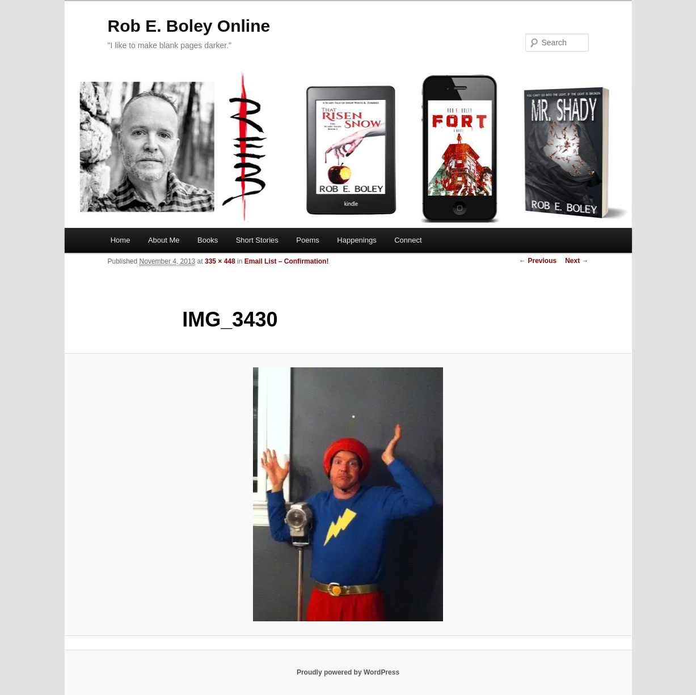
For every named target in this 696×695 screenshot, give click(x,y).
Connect (407, 240)
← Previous (537, 261)
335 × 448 (220, 261)
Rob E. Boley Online (189, 25)
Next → (576, 261)
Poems (307, 240)
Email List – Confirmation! (286, 261)
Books (207, 240)
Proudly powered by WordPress (348, 672)
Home (120, 240)
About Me (164, 240)
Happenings (356, 240)
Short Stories (257, 240)
